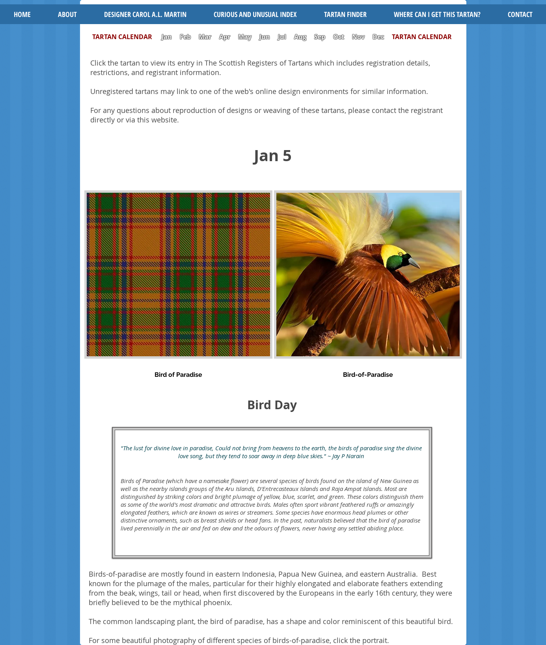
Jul (282, 36)
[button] (255, 14)
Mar (205, 36)
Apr (224, 36)
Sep (319, 36)
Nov (358, 36)
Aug (300, 36)
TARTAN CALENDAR (126, 36)
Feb (185, 36)
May (245, 36)
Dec (378, 36)
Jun (264, 36)
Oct (339, 36)
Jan (167, 36)
